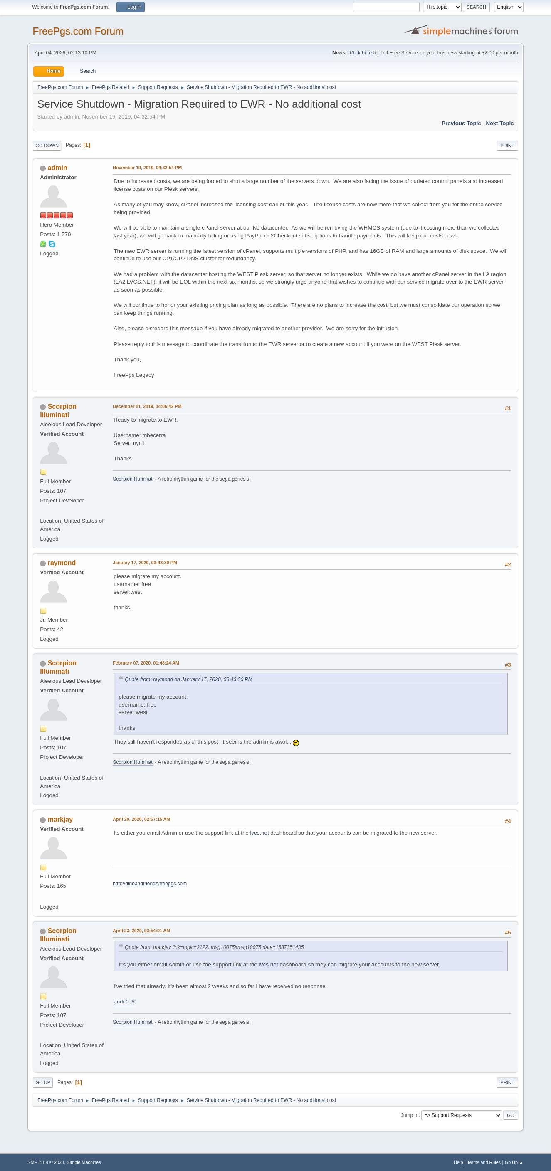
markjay (60, 819)
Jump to (410, 1115)
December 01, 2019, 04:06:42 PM (147, 406)
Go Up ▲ (514, 1162)
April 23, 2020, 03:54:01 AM (141, 930)
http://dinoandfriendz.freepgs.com (150, 884)
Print (507, 145)
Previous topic (461, 123)
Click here (361, 53)
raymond (62, 562)
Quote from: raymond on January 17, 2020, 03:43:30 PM (188, 679)
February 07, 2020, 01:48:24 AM (146, 662)
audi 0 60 (125, 1001)
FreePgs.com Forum (78, 31)
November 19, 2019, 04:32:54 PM (147, 167)
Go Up (42, 1082)
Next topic (500, 123)
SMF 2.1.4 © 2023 (45, 1162)
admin (57, 167)
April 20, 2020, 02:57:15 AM (141, 819)
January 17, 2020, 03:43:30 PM (145, 562)
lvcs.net (259, 833)
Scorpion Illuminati (133, 479)
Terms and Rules (484, 1162)
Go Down (47, 145)
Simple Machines (84, 1162)
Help (458, 1162)
